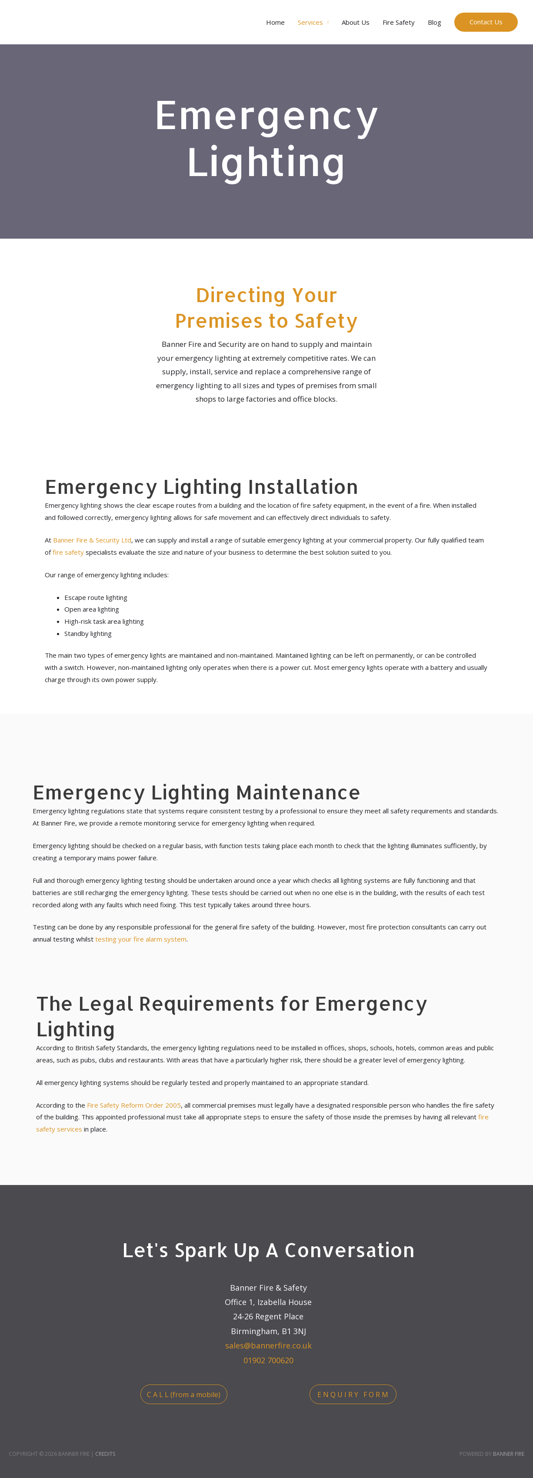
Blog (434, 22)
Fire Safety (399, 22)
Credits (105, 1454)
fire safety (68, 552)
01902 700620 (268, 1360)
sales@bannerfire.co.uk (268, 1345)
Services (310, 22)
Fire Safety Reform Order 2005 (134, 1105)
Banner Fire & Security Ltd (92, 540)
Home (275, 22)
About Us (356, 22)
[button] (183, 1394)
